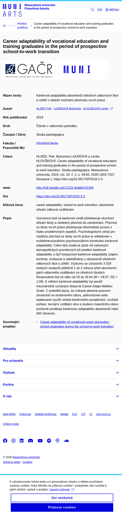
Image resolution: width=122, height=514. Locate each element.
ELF (74, 414)
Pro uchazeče (13, 360)
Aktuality (9, 348)
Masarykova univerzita (26, 457)
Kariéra (8, 384)
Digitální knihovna (46, 414)
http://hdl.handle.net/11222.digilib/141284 (65, 187)
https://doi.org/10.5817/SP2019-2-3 (60, 196)
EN (100, 10)
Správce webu (11, 462)
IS (91, 414)
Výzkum (9, 372)
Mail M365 (9, 414)
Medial (64, 414)
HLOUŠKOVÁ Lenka (98, 108)
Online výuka (11, 423)
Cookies (27, 462)
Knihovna (25, 414)
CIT (83, 414)
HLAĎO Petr (44, 108)
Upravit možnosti (61, 492)
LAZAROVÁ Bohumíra (67, 108)
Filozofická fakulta (47, 143)
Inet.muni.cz (103, 414)
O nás (7, 396)
